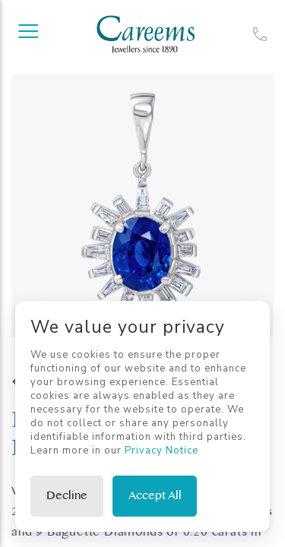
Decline (66, 495)
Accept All (155, 495)
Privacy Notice (161, 450)
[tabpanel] (142, 205)
